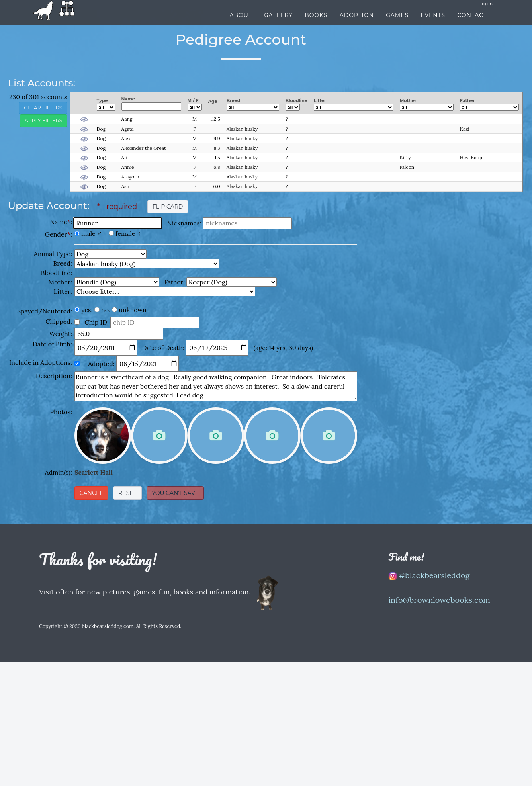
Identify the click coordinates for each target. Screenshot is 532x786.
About (240, 22)
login (486, 11)
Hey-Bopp (471, 157)
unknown (133, 310)
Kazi (464, 129)
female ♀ (128, 233)
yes (86, 310)
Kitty (405, 157)
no (105, 310)
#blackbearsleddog (429, 575)
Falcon (407, 167)
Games (397, 22)
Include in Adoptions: (40, 362)
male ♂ (91, 233)
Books (316, 22)
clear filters (43, 108)
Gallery (278, 22)
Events (433, 22)
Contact (472, 22)
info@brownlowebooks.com (440, 600)
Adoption (357, 22)
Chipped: (58, 321)
